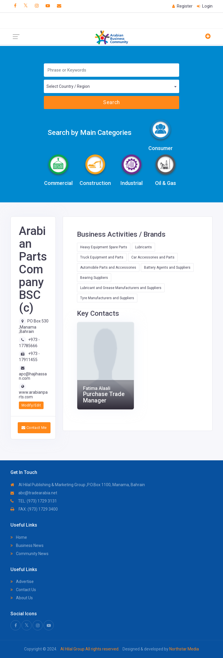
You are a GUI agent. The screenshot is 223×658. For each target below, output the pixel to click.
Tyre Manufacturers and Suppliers (107, 298)
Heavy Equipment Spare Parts (103, 247)
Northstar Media (183, 649)
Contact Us (23, 589)
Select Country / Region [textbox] (68, 86)
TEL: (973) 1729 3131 (33, 501)
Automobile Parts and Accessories (108, 267)
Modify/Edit (31, 405)
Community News (29, 553)
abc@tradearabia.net (33, 493)
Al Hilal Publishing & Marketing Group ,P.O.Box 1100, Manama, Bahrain (77, 484)
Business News (27, 545)
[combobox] (111, 86)
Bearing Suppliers (94, 278)
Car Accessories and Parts (153, 257)
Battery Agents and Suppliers (167, 267)
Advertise (22, 581)
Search (111, 102)
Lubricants (143, 247)
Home (18, 537)
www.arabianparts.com (33, 394)
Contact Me (34, 427)
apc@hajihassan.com (33, 376)
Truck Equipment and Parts (101, 257)
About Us (21, 597)
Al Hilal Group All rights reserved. (90, 649)
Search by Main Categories (90, 132)
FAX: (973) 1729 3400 (34, 509)
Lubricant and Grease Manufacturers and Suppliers (120, 288)
